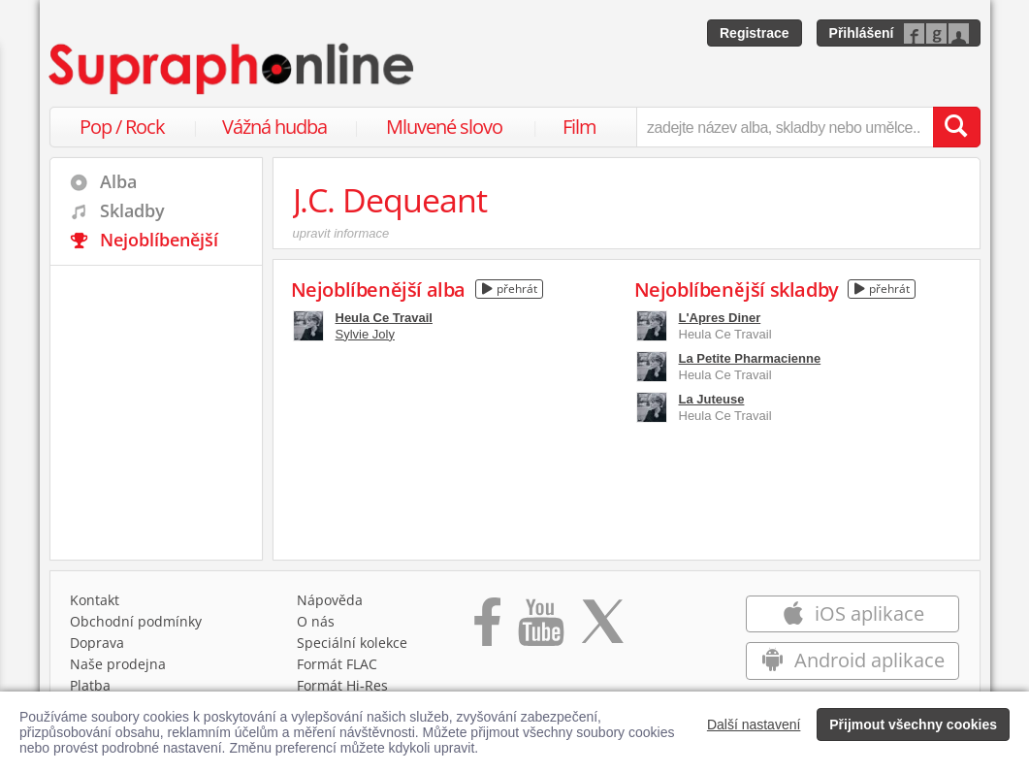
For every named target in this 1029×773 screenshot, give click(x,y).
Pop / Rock (122, 126)
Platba (90, 685)
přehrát (509, 288)
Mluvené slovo (444, 126)
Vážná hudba (274, 126)
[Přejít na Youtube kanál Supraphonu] (540, 628)
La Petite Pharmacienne (750, 358)
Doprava (97, 642)
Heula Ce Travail (384, 317)
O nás (316, 621)
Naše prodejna (118, 664)
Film (579, 126)
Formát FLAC (337, 664)
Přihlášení (861, 33)
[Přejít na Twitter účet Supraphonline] (602, 628)
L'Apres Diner (720, 317)
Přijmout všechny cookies (913, 724)
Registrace (754, 33)
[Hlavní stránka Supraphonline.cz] (233, 69)
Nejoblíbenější (159, 239)
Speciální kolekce (352, 642)
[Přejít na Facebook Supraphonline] (487, 628)
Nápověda (330, 600)
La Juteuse (712, 399)
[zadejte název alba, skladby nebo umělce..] (784, 127)
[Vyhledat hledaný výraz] (956, 127)
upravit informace (341, 233)
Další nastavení (754, 724)
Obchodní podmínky (136, 621)
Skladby (132, 210)
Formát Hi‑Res (342, 685)
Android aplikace (853, 660)
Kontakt (94, 600)
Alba (118, 181)
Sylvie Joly (365, 334)
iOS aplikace (853, 613)
